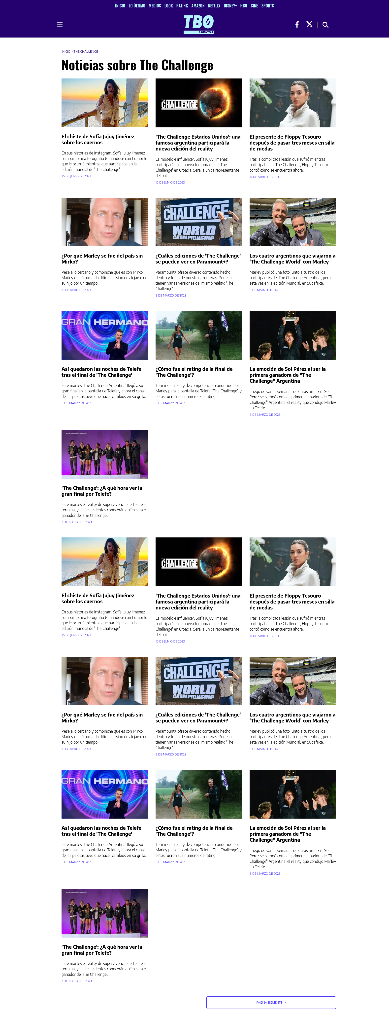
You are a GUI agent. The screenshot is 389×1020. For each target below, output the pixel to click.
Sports (267, 6)
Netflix (214, 6)
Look (168, 6)
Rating (182, 6)
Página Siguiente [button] (271, 1002)
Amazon (198, 6)
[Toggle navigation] (59, 25)
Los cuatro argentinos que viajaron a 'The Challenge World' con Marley (293, 258)
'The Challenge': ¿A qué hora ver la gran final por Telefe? (102, 491)
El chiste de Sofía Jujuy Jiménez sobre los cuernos (98, 139)
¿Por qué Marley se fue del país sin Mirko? (102, 258)
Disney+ (230, 6)
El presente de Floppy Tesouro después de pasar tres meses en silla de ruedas (292, 142)
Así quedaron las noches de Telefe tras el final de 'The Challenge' (101, 372)
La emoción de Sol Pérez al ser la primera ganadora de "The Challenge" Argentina (288, 375)
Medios (155, 6)
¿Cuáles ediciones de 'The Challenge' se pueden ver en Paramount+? (198, 258)
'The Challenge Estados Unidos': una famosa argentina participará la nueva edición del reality (198, 142)
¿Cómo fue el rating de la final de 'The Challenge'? (194, 372)
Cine (254, 6)
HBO (243, 6)
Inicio (120, 6)
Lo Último (137, 6)
